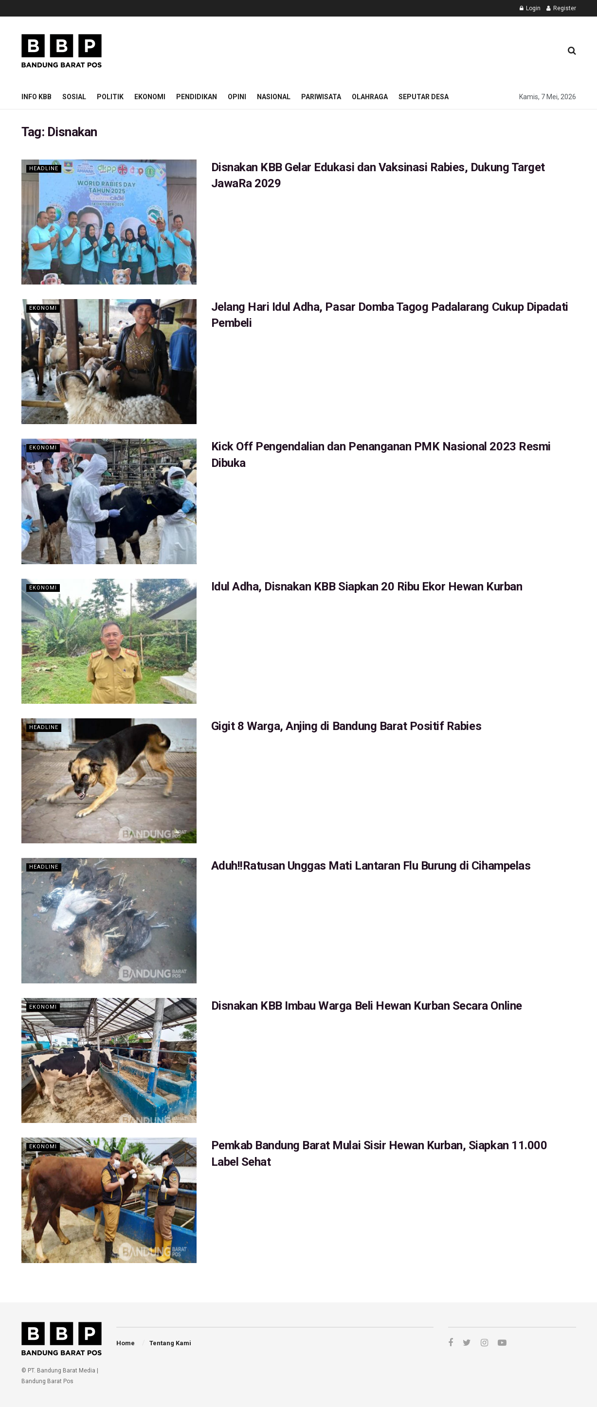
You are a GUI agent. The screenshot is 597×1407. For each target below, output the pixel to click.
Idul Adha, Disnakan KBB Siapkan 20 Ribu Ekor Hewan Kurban (367, 586)
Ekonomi (149, 97)
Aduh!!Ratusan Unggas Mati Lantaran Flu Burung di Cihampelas (371, 866)
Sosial (74, 97)
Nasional (273, 97)
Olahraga (370, 97)
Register (561, 8)
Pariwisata (321, 97)
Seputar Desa (423, 97)
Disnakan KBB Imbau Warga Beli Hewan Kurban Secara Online (366, 1006)
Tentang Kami (170, 1343)
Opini (237, 97)
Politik (110, 97)
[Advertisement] (377, 49)
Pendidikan (196, 97)
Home (125, 1343)
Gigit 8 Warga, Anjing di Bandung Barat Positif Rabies (346, 726)
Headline (43, 168)
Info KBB (36, 97)
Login (530, 8)
